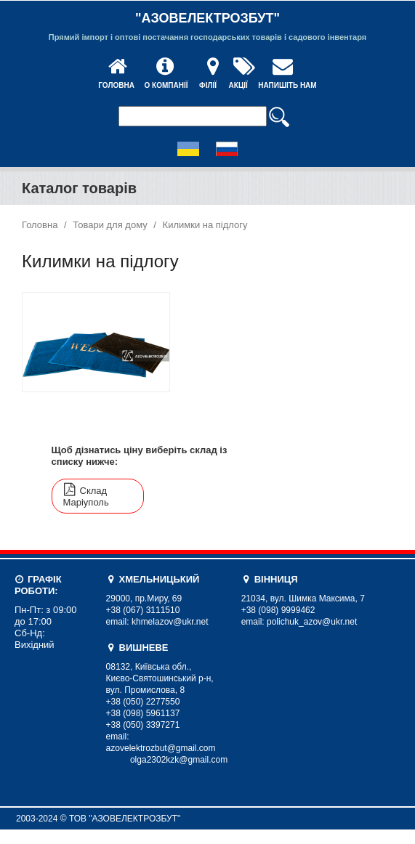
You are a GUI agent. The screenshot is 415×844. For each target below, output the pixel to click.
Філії (208, 85)
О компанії (166, 85)
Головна (116, 85)
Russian (227, 149)
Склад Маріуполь (86, 496)
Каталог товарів (79, 188)
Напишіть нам (287, 85)
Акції (238, 85)
